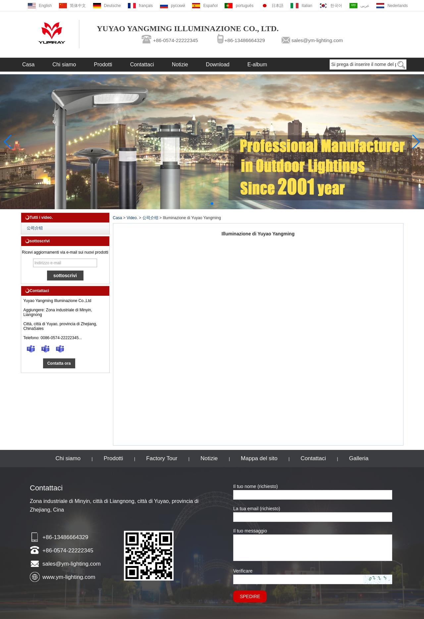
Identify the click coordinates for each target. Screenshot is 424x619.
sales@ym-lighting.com (317, 40)
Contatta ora (59, 363)
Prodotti (103, 64)
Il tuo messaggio (250, 530)
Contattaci (142, 64)
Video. (132, 218)
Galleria (359, 458)
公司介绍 (35, 228)
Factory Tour (161, 458)
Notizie (180, 64)
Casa (28, 64)
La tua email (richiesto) (256, 508)
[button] (212, 203)
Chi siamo (64, 64)
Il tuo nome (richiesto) (255, 486)
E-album (257, 64)
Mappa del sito (259, 458)
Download (218, 64)
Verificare (242, 571)
